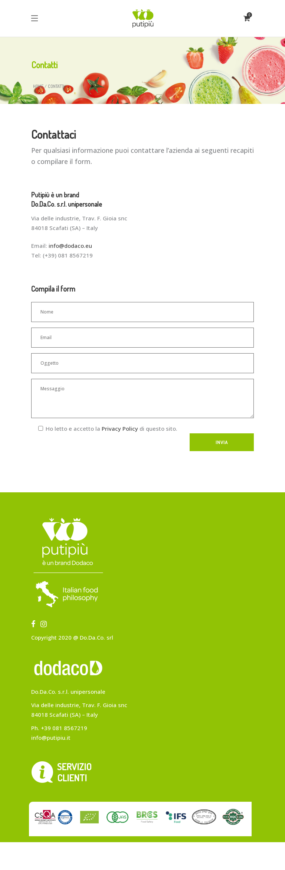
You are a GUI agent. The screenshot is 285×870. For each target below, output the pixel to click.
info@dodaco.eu (70, 245)
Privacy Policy (120, 428)
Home (38, 86)
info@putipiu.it (51, 737)
